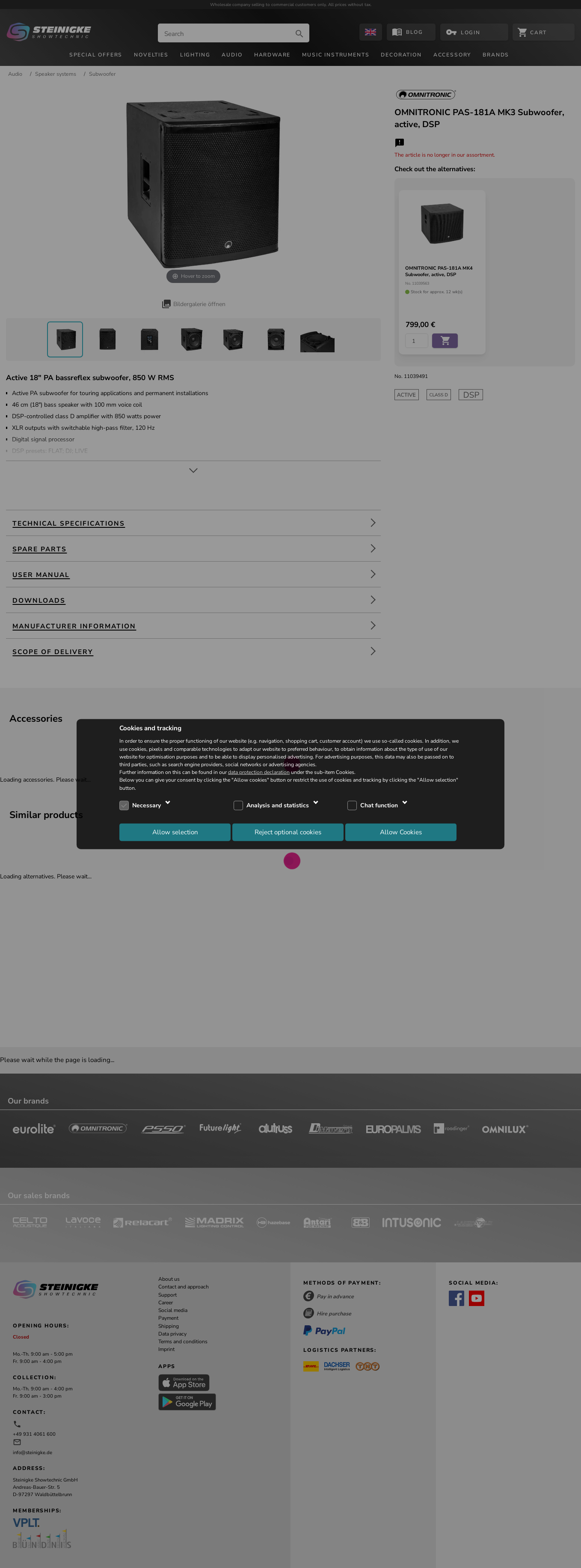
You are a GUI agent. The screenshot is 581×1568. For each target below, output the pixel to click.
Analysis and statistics (277, 805)
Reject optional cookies (288, 832)
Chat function (379, 805)
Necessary (146, 805)
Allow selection (175, 832)
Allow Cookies (401, 832)
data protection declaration (259, 772)
